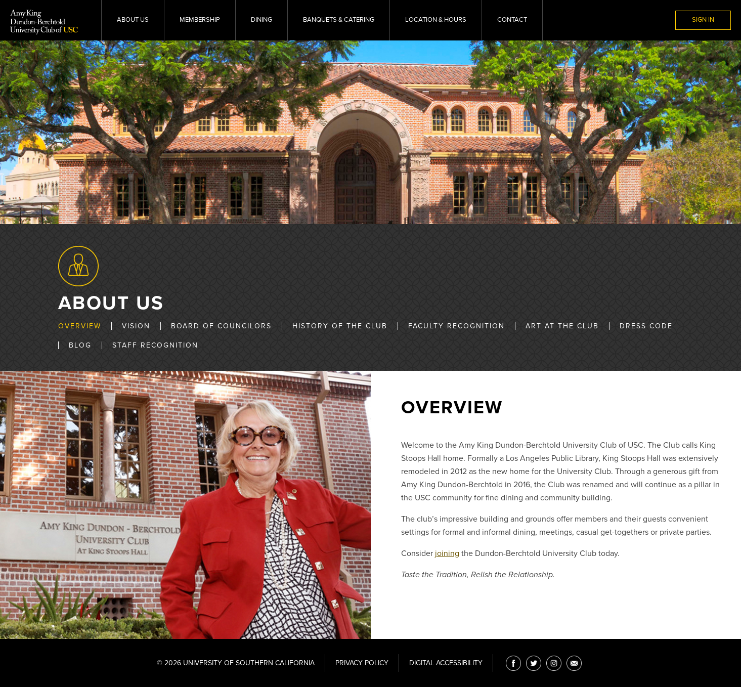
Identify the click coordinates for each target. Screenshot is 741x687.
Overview (79, 326)
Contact (512, 20)
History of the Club (339, 326)
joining (447, 553)
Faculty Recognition (456, 326)
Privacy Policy (361, 663)
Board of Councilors (221, 326)
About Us (133, 20)
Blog (80, 345)
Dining (261, 20)
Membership (200, 20)
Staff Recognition (155, 345)
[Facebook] (513, 663)
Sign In (703, 20)
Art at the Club (562, 326)
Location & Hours (435, 20)
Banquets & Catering (338, 20)
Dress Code (646, 326)
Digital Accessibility (446, 663)
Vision (136, 326)
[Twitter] (533, 663)
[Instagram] (553, 663)
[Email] (574, 663)
